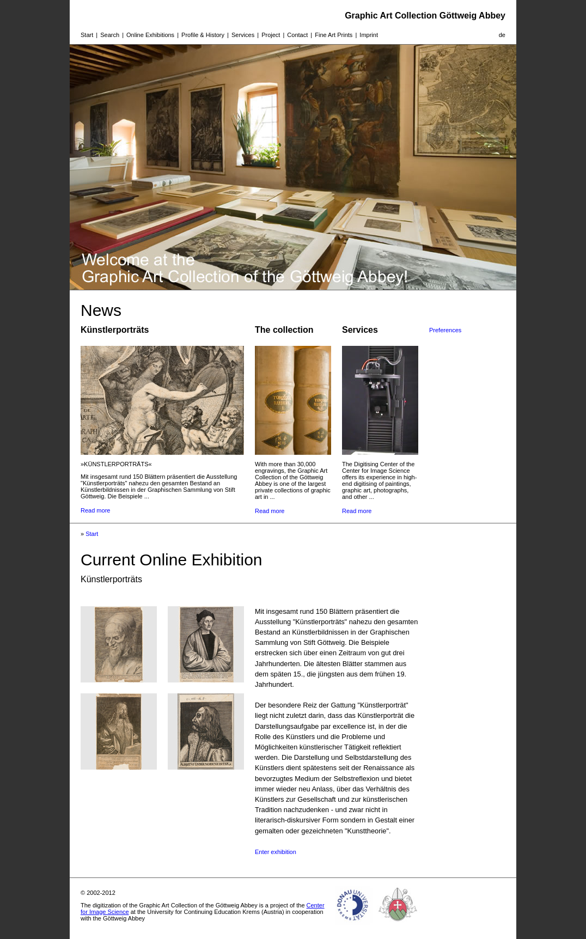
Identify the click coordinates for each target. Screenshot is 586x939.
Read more (95, 510)
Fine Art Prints (333, 35)
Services (242, 35)
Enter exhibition (275, 852)
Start (87, 35)
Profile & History (202, 35)
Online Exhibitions (150, 35)
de (502, 35)
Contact (297, 35)
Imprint (368, 35)
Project (270, 35)
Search (109, 35)
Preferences (445, 330)
